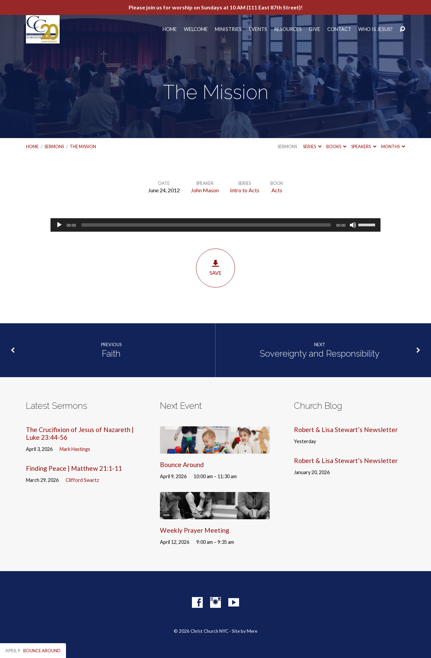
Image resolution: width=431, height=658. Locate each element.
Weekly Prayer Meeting (194, 530)
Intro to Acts (244, 190)
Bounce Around (182, 464)
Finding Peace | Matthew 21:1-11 (74, 468)
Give (314, 29)
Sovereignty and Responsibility (319, 354)
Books (336, 146)
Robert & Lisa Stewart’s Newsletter (346, 429)
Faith (111, 354)
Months (393, 146)
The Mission (83, 146)
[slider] (206, 225)
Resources (288, 29)
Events (258, 29)
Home (170, 29)
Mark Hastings (75, 449)
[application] (215, 225)
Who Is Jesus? (375, 29)
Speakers (363, 146)
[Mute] (353, 225)
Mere (252, 631)
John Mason (205, 190)
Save (215, 267)
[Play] (59, 225)
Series (312, 146)
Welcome (196, 29)
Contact (339, 29)
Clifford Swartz (82, 480)
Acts (276, 190)
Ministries (228, 29)
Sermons (54, 146)
